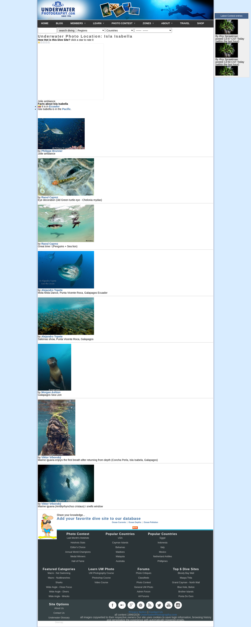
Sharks (58, 582)
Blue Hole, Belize (185, 587)
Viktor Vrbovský (51, 457)
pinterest (140, 605)
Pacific (66, 109)
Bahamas (120, 547)
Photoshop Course (101, 577)
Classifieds (143, 577)
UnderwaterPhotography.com (158, 614)
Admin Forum (143, 591)
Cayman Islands (120, 542)
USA (120, 538)
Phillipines (163, 561)
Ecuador (54, 106)
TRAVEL (185, 23)
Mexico (162, 552)
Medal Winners (77, 556)
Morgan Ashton (51, 392)
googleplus (131, 605)
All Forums (143, 596)
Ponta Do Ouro (186, 596)
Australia (120, 561)
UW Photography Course (101, 573)
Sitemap (59, 622)
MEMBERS (78, 23)
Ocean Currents (119, 522)
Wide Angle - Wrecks (59, 596)
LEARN (98, 23)
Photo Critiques (143, 573)
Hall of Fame (78, 561)
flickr (122, 605)
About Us (58, 608)
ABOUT (167, 23)
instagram (178, 605)
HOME (45, 23)
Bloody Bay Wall (186, 573)
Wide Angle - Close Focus (59, 587)
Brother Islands (185, 591)
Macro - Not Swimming (59, 573)
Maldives (120, 552)
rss (150, 605)
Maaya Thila (186, 577)
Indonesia (162, 542)
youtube (168, 605)
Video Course (101, 582)
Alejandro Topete (52, 290)
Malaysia (120, 556)
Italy (163, 547)
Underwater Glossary (59, 617)
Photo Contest (144, 582)
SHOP (200, 23)
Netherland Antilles (162, 556)
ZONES (148, 23)
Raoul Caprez (49, 197)
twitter (159, 605)
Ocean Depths (134, 522)
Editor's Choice (77, 547)
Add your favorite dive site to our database (99, 518)
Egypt (162, 538)
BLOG (59, 23)
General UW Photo (143, 587)
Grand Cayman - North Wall (186, 582)
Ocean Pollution (151, 522)
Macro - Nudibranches (59, 577)
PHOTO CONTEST (123, 23)
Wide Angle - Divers (59, 591)
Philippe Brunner (52, 150)
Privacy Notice (138, 612)
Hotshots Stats (78, 542)
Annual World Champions (78, 552)
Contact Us (58, 613)
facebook (112, 605)
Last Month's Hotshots (78, 538)
